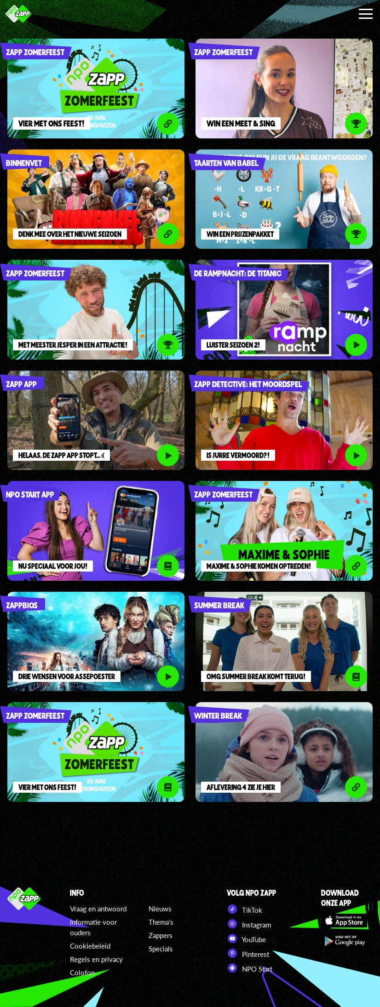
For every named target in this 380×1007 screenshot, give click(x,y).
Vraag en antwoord (98, 908)
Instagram (249, 923)
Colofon (82, 972)
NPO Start (249, 967)
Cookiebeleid (90, 946)
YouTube (246, 938)
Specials (161, 948)
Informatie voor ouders (93, 927)
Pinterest (248, 953)
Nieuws (160, 908)
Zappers (161, 935)
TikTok (244, 909)
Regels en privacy (96, 959)
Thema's (161, 922)
